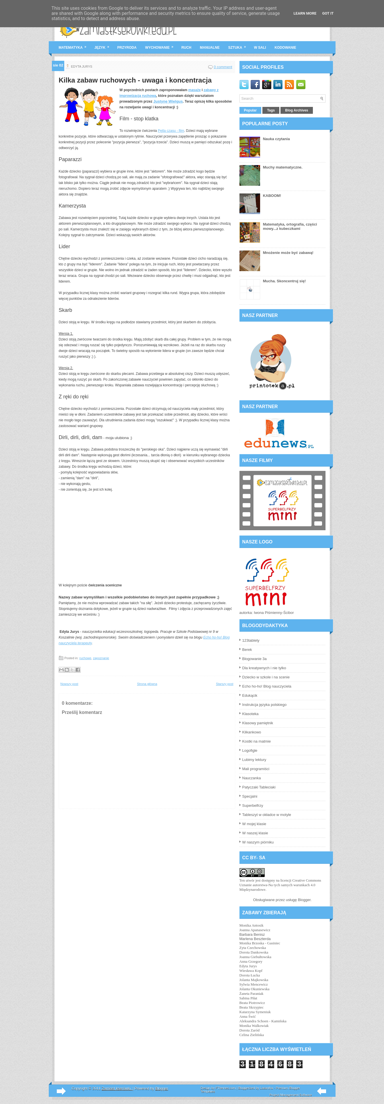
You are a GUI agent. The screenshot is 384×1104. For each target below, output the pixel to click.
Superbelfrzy (252, 805)
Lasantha (266, 1088)
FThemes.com (225, 1088)
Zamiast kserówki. (117, 1088)
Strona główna (147, 684)
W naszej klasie (255, 833)
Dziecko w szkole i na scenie (266, 677)
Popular (250, 110)
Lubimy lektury (254, 759)
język (103, 45)
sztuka (239, 45)
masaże (194, 90)
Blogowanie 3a (254, 659)
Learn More (305, 13)
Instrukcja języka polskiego (264, 704)
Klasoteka (250, 714)
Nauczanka (251, 778)
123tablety (251, 640)
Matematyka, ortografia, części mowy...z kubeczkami (290, 226)
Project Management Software (291, 1095)
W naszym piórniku (258, 842)
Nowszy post (69, 684)
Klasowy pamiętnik (257, 723)
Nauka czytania (276, 139)
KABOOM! (272, 195)
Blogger (304, 900)
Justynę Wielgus (168, 101)
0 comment (223, 67)
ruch (186, 48)
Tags (271, 110)
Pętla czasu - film (171, 131)
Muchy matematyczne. (283, 167)
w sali (260, 48)
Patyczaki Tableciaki (259, 787)
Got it (328, 13)
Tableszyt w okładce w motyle (266, 815)
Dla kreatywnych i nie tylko (264, 668)
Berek (247, 649)
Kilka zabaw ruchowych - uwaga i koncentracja (135, 80)
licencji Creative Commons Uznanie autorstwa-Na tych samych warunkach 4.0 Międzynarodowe (280, 885)
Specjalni (250, 796)
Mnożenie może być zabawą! (288, 252)
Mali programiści (256, 769)
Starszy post (224, 684)
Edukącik (250, 695)
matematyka (74, 45)
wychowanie (161, 45)
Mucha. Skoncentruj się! (284, 281)
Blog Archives (296, 110)
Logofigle (250, 750)
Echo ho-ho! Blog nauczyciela (266, 686)
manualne (210, 48)
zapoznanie (101, 658)
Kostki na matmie (256, 741)
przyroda (127, 48)
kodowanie (285, 48)
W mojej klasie (254, 824)
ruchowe (85, 658)
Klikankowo (251, 732)
